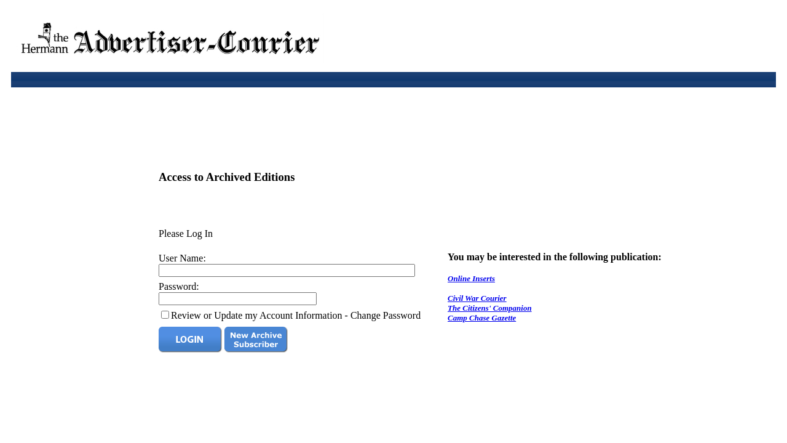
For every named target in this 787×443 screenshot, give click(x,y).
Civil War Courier (477, 298)
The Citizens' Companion (490, 308)
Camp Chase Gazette (482, 317)
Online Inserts (471, 278)
